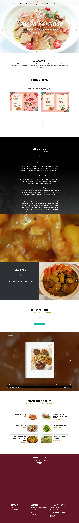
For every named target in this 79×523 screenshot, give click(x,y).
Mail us (13, 512)
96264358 (38, 123)
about (15, 3)
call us (39, 463)
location (55, 3)
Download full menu (39, 324)
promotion (45, 3)
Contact (63, 3)
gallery (28, 3)
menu (21, 3)
